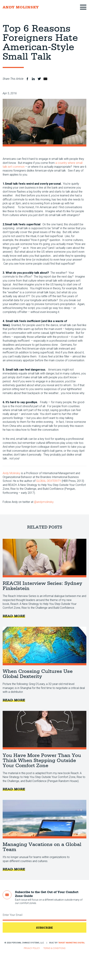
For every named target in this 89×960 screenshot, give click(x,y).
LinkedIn (33, 79)
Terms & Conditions (54, 948)
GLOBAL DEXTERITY (48, 481)
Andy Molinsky (11, 473)
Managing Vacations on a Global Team (44, 819)
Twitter (39, 79)
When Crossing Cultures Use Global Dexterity (44, 646)
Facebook (27, 79)
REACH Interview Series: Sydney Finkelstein (44, 558)
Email (45, 79)
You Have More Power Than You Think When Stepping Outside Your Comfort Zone (44, 730)
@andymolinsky (43, 502)
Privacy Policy (32, 948)
